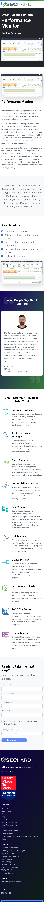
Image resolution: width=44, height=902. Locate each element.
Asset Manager (21, 463)
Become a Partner (9, 822)
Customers (6, 811)
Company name (8, 693)
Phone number (8, 710)
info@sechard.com (11, 882)
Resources (5, 814)
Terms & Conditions (24, 721)
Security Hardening (23, 413)
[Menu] (39, 4)
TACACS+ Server (22, 612)
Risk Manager (20, 539)
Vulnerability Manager (25, 486)
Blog (3, 816)
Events (4, 819)
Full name (6, 685)
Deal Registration (9, 825)
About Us (5, 808)
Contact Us (6, 828)
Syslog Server (20, 636)
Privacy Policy (10, 724)
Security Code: (7, 729)
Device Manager (21, 562)
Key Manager (19, 510)
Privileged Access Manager (22, 438)
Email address (7, 702)
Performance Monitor (24, 589)
